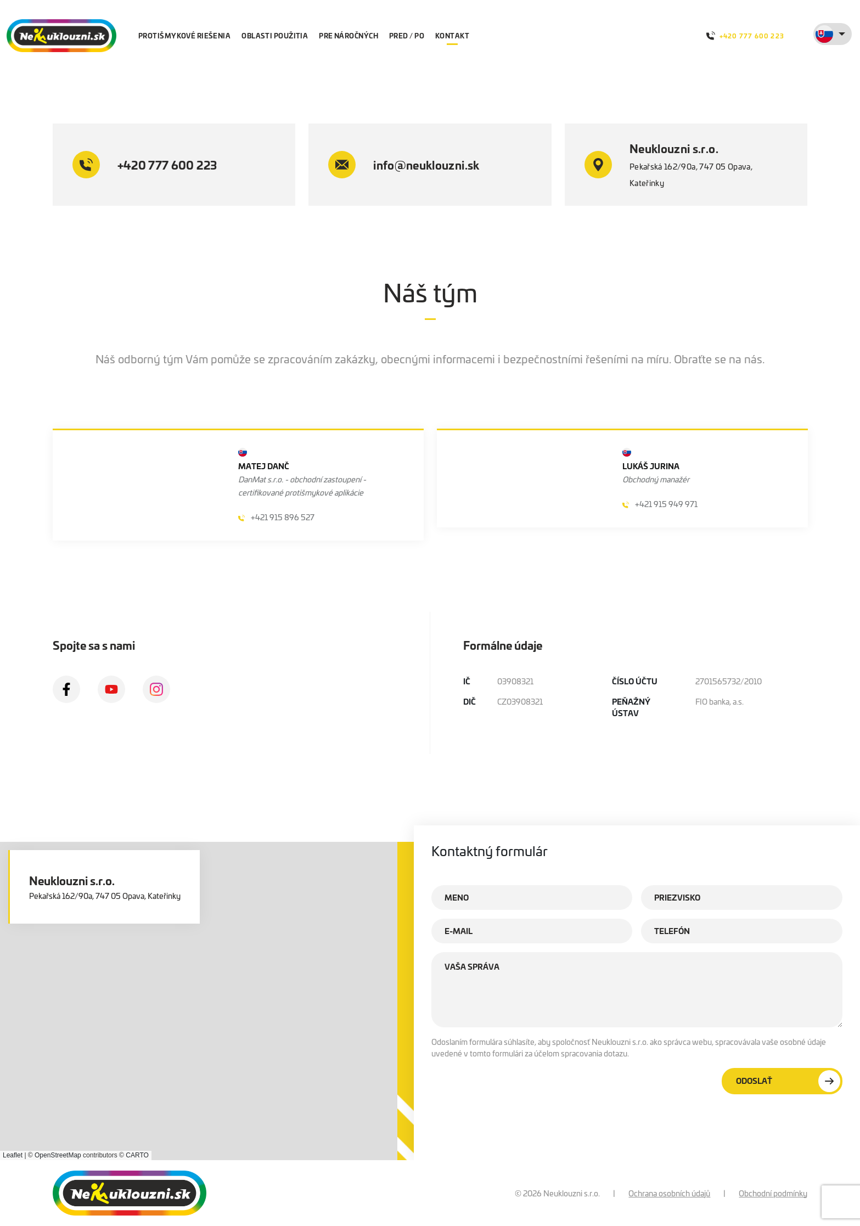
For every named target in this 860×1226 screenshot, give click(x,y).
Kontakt (452, 35)
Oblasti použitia (274, 35)
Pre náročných (348, 35)
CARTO (137, 1155)
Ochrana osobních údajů (669, 1193)
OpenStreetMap (58, 1155)
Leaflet (13, 1155)
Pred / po (406, 35)
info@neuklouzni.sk (403, 164)
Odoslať (788, 1081)
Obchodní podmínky (773, 1193)
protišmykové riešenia (184, 35)
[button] (215, 987)
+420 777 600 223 (745, 35)
